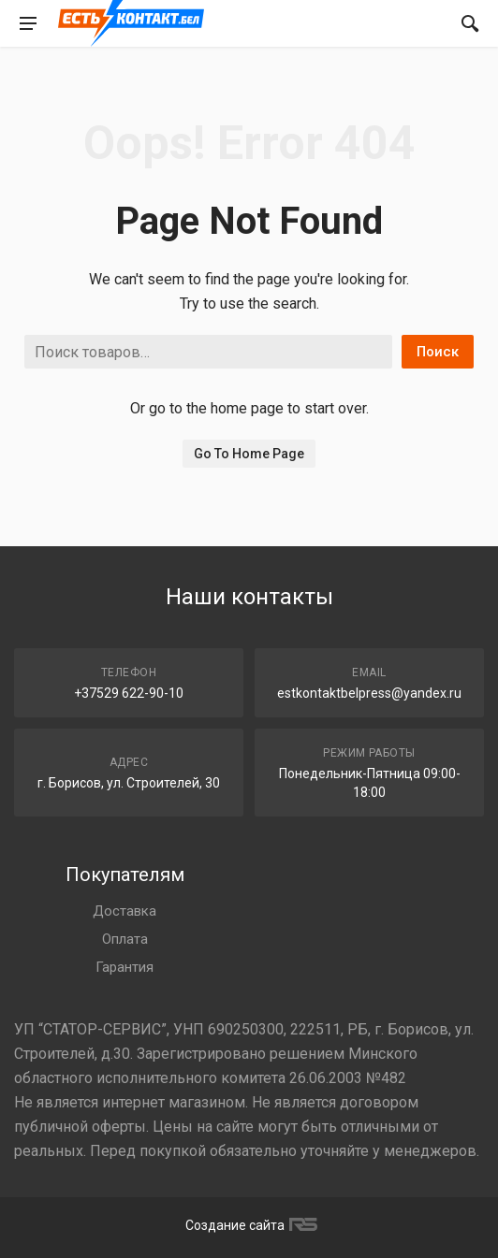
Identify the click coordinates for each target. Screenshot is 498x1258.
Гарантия (124, 967)
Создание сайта (249, 1225)
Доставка (124, 911)
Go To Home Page (249, 453)
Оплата (125, 939)
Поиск (438, 351)
